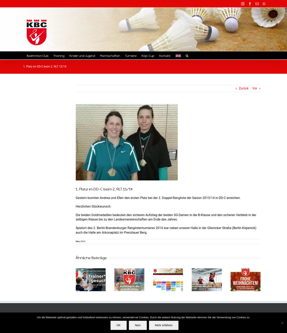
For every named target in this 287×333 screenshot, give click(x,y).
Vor (254, 88)
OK (119, 325)
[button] (187, 55)
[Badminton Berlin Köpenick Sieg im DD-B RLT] (127, 142)
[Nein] (282, 323)
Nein (138, 325)
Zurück (244, 88)
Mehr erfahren (164, 325)
